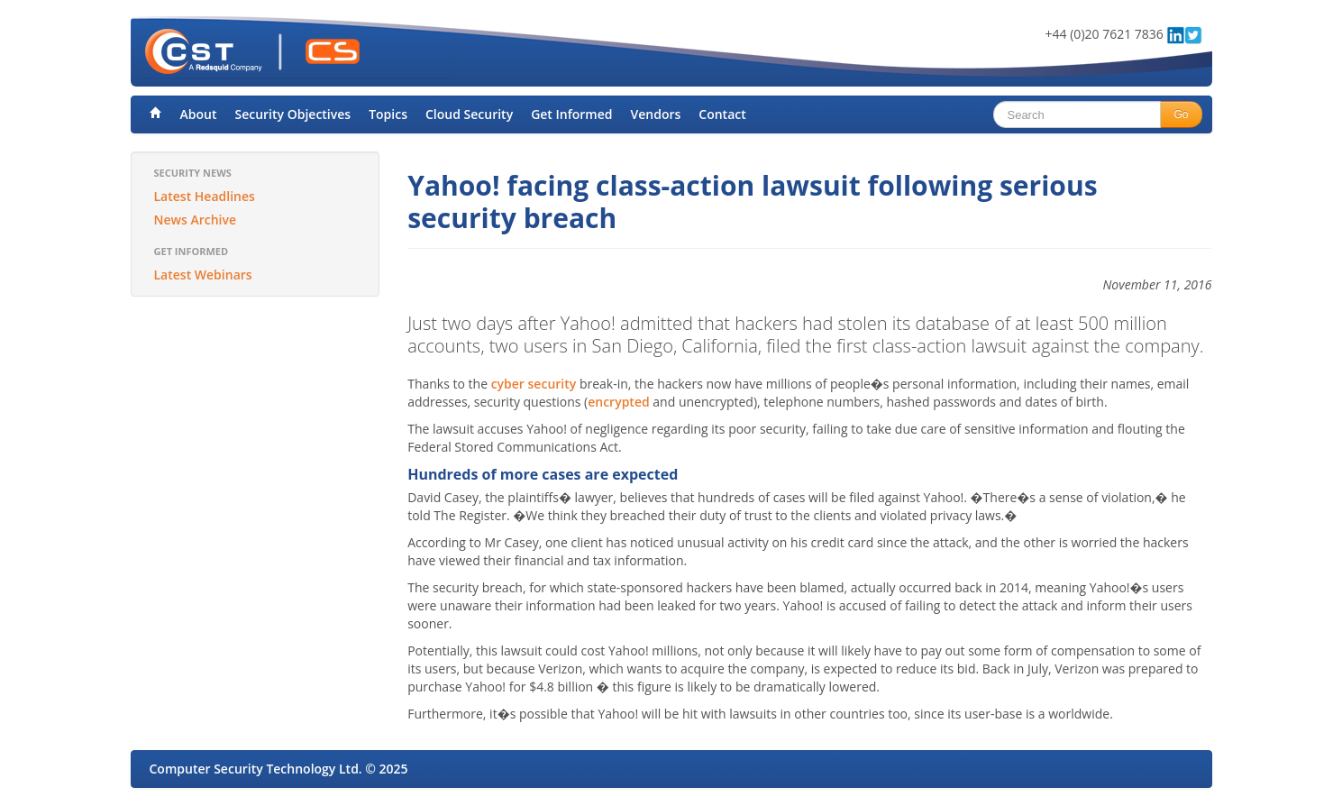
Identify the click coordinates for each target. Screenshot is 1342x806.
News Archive (195, 219)
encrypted (618, 401)
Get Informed (571, 114)
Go (1180, 114)
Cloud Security (469, 114)
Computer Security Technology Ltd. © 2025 (279, 768)
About (198, 114)
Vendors (656, 114)
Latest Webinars (203, 274)
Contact (721, 114)
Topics (388, 114)
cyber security (534, 383)
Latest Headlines (204, 196)
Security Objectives (292, 114)
